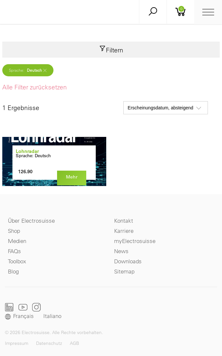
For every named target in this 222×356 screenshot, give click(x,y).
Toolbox (17, 261)
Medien (17, 240)
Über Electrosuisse (31, 220)
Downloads (128, 261)
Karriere (123, 230)
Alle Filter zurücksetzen (34, 87)
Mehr (71, 177)
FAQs (14, 251)
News (121, 251)
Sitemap (124, 271)
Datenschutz (49, 343)
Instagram (36, 307)
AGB (74, 343)
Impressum (16, 343)
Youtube (23, 307)
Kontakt (123, 220)
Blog (13, 271)
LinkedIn (9, 307)
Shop (14, 230)
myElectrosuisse (134, 240)
